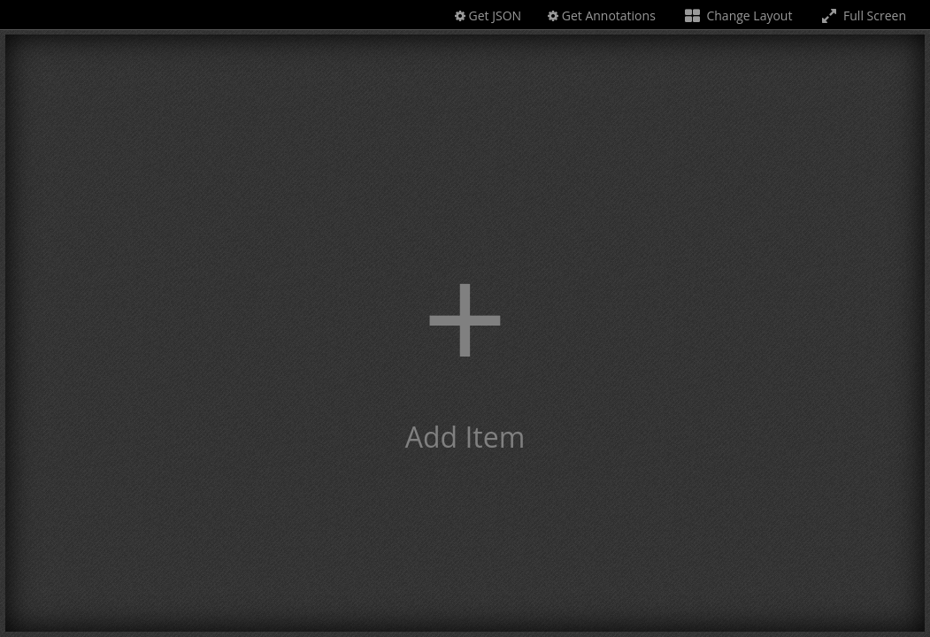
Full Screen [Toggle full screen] (862, 15)
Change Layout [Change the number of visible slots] (737, 15)
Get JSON (488, 15)
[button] (465, 333)
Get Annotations (602, 15)
